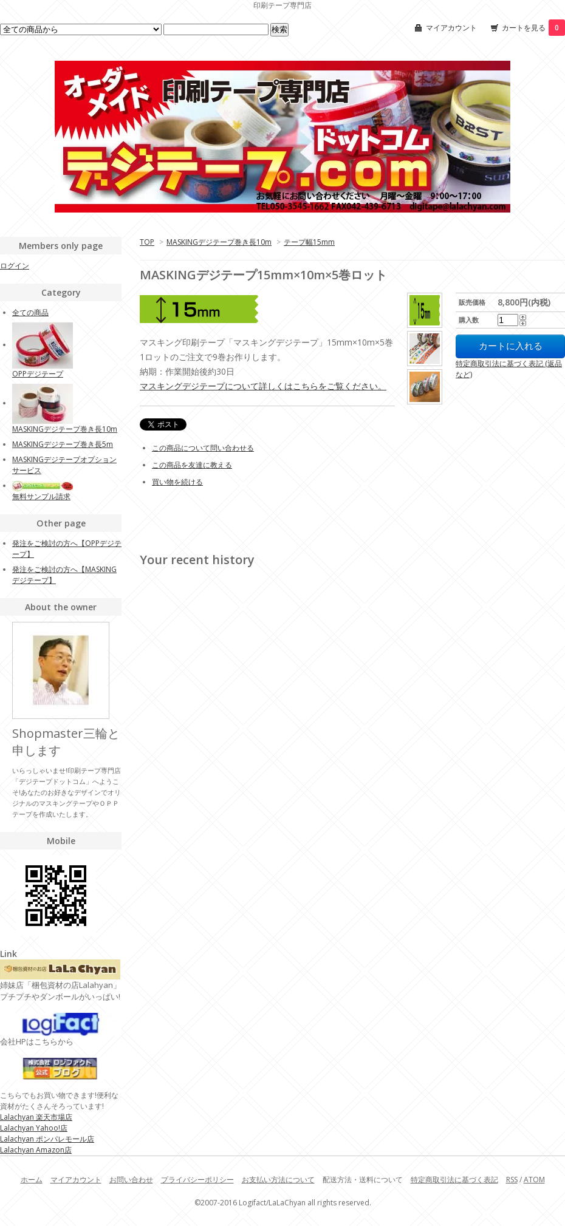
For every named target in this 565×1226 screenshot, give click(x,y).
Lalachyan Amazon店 (36, 1150)
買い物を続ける (177, 482)
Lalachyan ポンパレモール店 (47, 1139)
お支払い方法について (278, 1179)
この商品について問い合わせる (203, 448)
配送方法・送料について (363, 1179)
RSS (512, 1179)
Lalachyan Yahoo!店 (33, 1128)
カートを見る (533, 27)
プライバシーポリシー (197, 1179)
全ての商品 (30, 312)
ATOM (534, 1179)
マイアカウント (451, 27)
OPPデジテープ (37, 374)
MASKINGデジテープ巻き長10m (219, 242)
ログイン (14, 266)
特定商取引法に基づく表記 (454, 1179)
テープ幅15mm (309, 242)
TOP (147, 242)
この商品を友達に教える (192, 465)
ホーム (32, 1179)
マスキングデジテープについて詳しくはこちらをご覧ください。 (263, 386)
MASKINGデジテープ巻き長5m (62, 444)
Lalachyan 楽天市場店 (36, 1117)
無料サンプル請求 (41, 496)
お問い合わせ (131, 1179)
